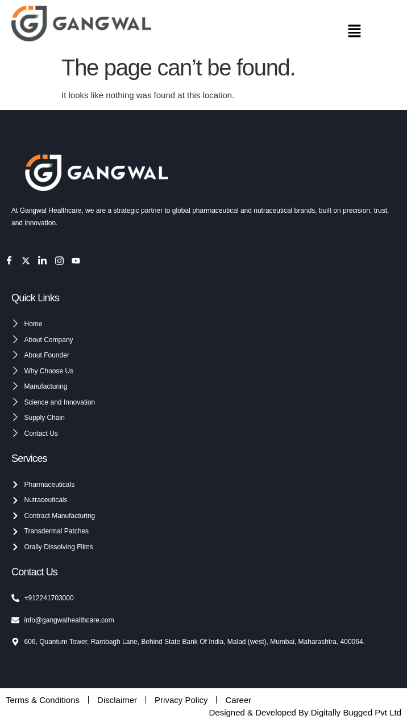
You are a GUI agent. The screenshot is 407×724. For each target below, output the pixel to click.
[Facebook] (9, 260)
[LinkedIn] (42, 260)
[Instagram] (59, 260)
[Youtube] (76, 260)
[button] (354, 32)
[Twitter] (26, 260)
